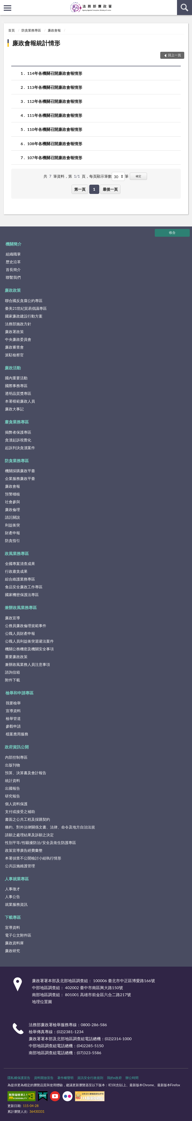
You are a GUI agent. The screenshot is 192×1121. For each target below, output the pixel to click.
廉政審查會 (14, 347)
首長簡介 (13, 269)
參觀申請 (13, 726)
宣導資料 (13, 710)
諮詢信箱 (12, 672)
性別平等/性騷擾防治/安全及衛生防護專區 (40, 842)
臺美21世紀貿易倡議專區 (26, 308)
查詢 (184, 7)
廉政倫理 (12, 509)
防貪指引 (12, 540)
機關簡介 (14, 243)
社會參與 (12, 501)
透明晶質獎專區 (18, 393)
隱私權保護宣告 (19, 1078)
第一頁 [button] (80, 189)
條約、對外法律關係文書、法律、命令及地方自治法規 (50, 827)
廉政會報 (54, 30)
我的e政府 (114, 1078)
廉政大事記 (14, 409)
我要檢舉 (13, 703)
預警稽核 (12, 494)
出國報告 (12, 788)
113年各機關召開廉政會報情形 (54, 87)
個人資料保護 (16, 803)
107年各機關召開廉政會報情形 (54, 157)
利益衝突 (12, 525)
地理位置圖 (42, 1001)
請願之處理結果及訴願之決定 (29, 834)
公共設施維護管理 (20, 866)
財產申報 (12, 532)
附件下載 (12, 680)
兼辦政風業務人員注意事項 (27, 664)
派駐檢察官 (14, 355)
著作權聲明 (65, 1078)
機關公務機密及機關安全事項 (29, 649)
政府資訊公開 (17, 746)
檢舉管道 (13, 718)
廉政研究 (12, 950)
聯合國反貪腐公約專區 (23, 300)
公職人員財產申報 (20, 633)
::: (4, 4)
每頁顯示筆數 (100, 176)
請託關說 (12, 517)
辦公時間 (132, 1078)
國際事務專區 (16, 385)
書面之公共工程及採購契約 (27, 819)
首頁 (11, 30)
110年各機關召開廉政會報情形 (54, 129)
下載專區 (13, 917)
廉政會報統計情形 (36, 43)
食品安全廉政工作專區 (23, 587)
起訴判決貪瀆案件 (20, 447)
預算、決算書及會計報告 (25, 772)
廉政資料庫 (14, 943)
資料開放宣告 (44, 1078)
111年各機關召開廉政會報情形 (54, 115)
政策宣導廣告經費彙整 (23, 850)
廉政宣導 (12, 618)
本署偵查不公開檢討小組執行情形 (33, 858)
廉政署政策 (14, 331)
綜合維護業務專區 (20, 579)
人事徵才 (12, 889)
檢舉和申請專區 (20, 692)
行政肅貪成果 (16, 571)
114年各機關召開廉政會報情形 (54, 73)
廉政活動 (13, 367)
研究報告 (12, 796)
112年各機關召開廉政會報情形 (54, 101)
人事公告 (12, 896)
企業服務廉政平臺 (20, 478)
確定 (138, 176)
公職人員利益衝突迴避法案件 (29, 641)
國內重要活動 (16, 378)
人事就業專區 (17, 878)
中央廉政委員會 (18, 339)
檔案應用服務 (17, 734)
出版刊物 (12, 765)
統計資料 (12, 780)
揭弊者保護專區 (18, 432)
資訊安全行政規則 (90, 1078)
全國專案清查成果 (20, 563)
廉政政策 (13, 290)
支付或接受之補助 (20, 811)
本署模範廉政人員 (20, 401)
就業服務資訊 (16, 904)
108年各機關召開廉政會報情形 (54, 143)
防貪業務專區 (31, 30)
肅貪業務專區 (17, 421)
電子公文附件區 (18, 935)
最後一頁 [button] (110, 189)
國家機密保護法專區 (22, 594)
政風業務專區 (17, 553)
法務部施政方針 (18, 324)
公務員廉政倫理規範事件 (25, 625)
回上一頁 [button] (174, 55)
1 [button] (94, 189)
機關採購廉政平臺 (20, 470)
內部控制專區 (16, 757)
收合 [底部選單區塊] (172, 232)
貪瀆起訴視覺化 (18, 440)
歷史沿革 (13, 261)
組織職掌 (13, 254)
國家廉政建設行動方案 (23, 316)
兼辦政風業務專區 (21, 607)
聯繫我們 (13, 277)
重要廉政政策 (16, 656)
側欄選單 (7, 8)
